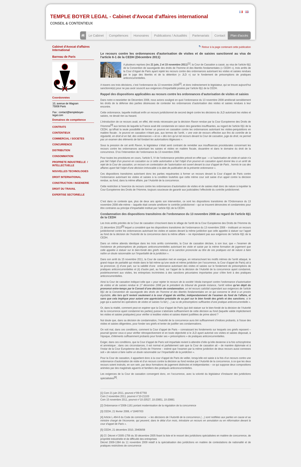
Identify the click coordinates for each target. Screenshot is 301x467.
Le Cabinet (96, 35)
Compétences (118, 35)
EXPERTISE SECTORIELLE (68, 194)
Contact (219, 35)
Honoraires (141, 35)
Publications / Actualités (170, 35)
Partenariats (200, 35)
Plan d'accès (239, 35)
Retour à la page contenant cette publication (224, 47)
